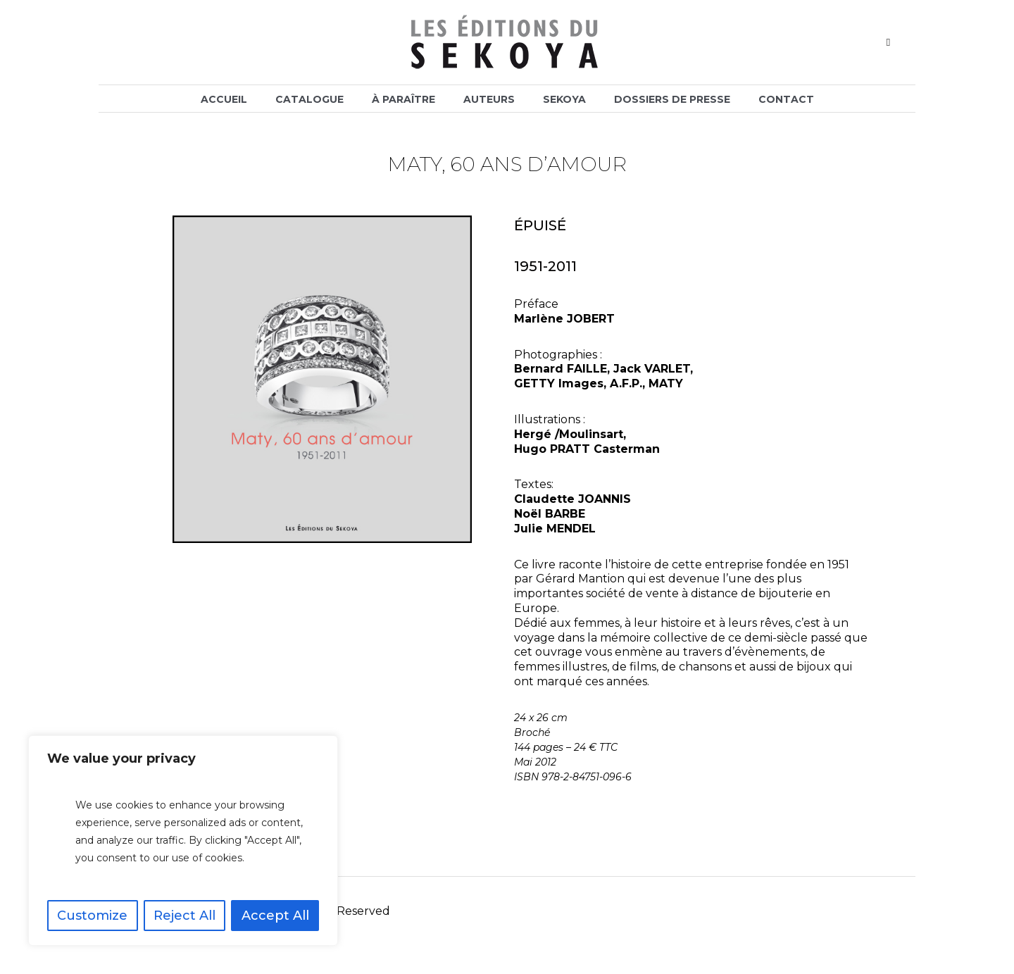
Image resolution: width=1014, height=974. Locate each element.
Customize (92, 915)
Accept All (275, 915)
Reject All (184, 915)
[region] (183, 840)
